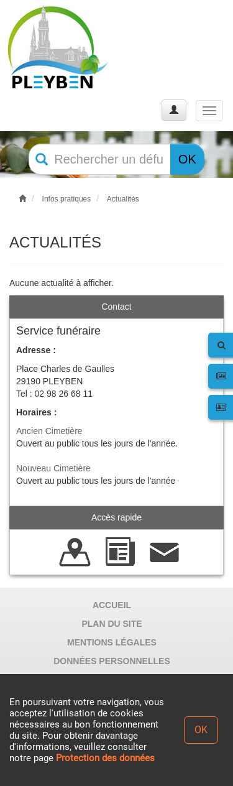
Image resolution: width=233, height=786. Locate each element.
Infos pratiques (66, 199)
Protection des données (105, 758)
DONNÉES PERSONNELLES (111, 661)
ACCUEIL (112, 605)
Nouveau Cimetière (53, 468)
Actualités (123, 199)
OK (187, 159)
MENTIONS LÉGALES (112, 642)
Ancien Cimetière (49, 431)
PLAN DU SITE (111, 624)
